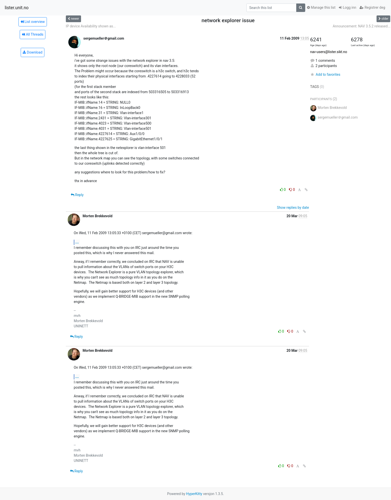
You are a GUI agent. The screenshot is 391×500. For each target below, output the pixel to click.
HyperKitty (194, 494)
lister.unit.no (17, 7)
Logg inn (347, 7)
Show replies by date (293, 208)
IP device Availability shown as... (91, 26)
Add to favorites (325, 74)
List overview (32, 22)
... (77, 242)
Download (32, 52)
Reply (77, 195)
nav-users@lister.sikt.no (328, 52)
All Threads (32, 34)
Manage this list (321, 7)
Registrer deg (372, 7)
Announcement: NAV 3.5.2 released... (361, 26)
